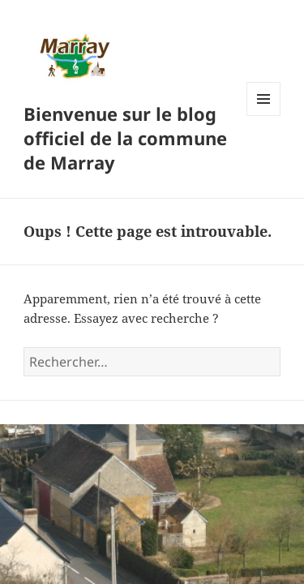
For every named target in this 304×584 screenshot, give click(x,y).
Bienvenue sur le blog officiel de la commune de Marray (125, 137)
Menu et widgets (263, 115)
